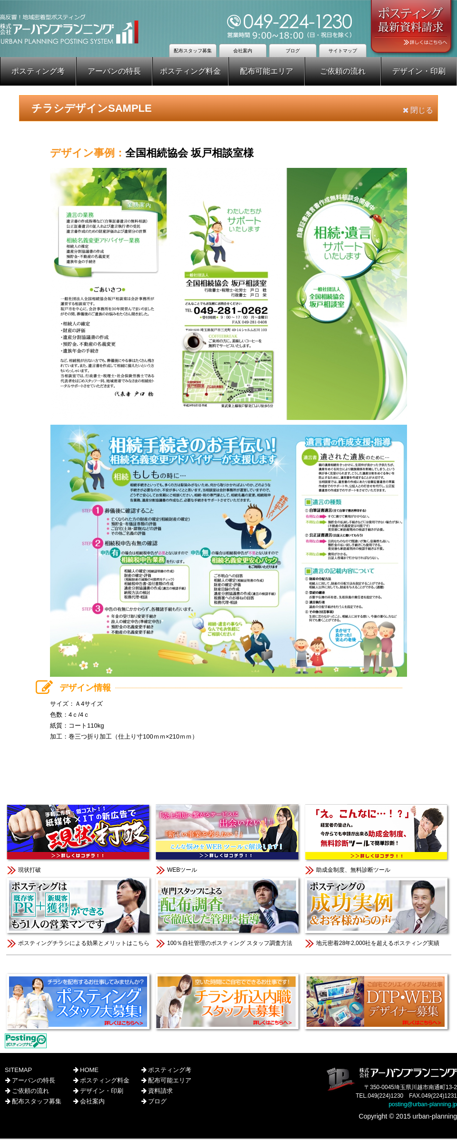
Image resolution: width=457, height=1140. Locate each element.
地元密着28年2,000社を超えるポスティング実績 (377, 912)
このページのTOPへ (228, 774)
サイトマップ (342, 50)
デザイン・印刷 (419, 71)
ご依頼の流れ (343, 71)
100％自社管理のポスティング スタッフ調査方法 (228, 912)
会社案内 (242, 50)
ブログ (293, 50)
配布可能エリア (266, 71)
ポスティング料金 (190, 71)
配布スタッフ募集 (193, 50)
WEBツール (228, 839)
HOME (88, 1071)
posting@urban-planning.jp (422, 1105)
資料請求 (160, 1092)
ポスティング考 (38, 71)
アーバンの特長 (114, 71)
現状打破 (79, 839)
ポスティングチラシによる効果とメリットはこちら (79, 912)
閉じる (418, 110)
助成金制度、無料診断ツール (377, 839)
